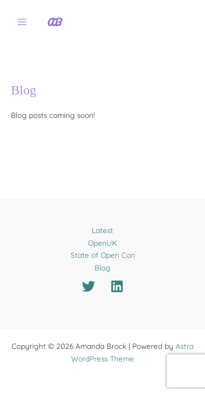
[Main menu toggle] (22, 22)
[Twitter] (88, 286)
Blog (102, 267)
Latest (102, 230)
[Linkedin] (117, 286)
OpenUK (102, 242)
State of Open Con (103, 254)
